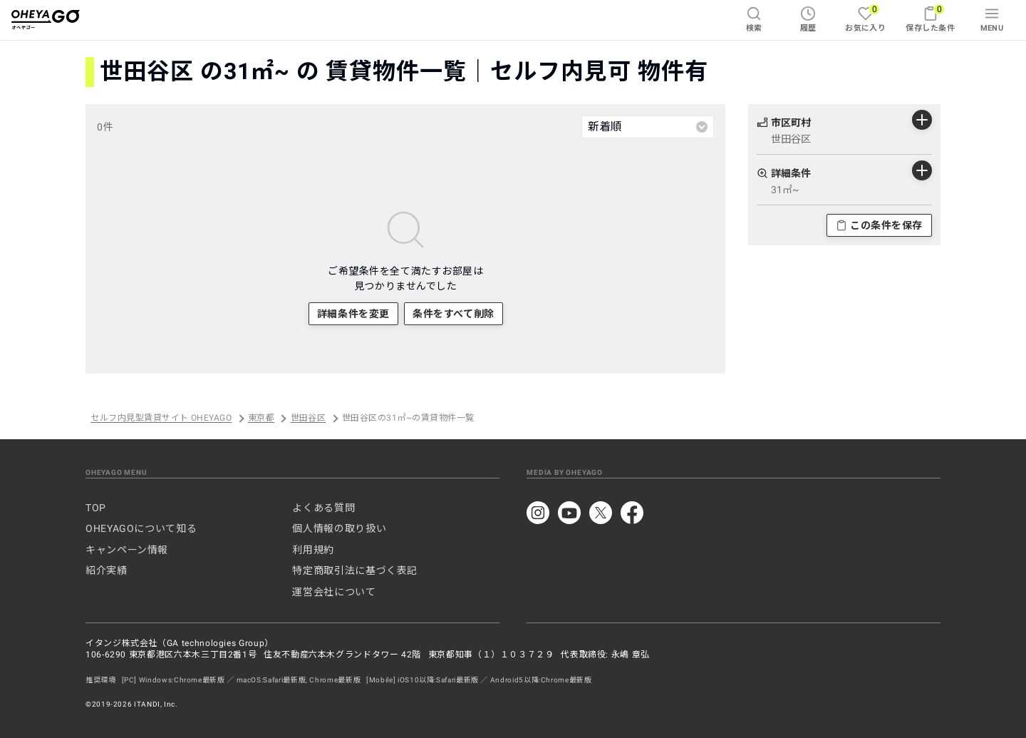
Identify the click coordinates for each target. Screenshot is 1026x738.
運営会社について (333, 592)
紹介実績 (107, 570)
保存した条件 (930, 18)
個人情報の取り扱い (339, 528)
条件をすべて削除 (453, 313)
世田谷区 (308, 419)
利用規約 (313, 549)
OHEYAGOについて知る (141, 528)
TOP (96, 507)
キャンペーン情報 (127, 549)
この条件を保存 (879, 225)
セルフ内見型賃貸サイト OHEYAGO (161, 419)
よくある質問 (323, 507)
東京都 (261, 419)
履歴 (808, 19)
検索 (754, 19)
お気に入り (865, 18)
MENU (992, 19)
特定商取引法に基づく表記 (355, 570)
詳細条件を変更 (353, 313)
